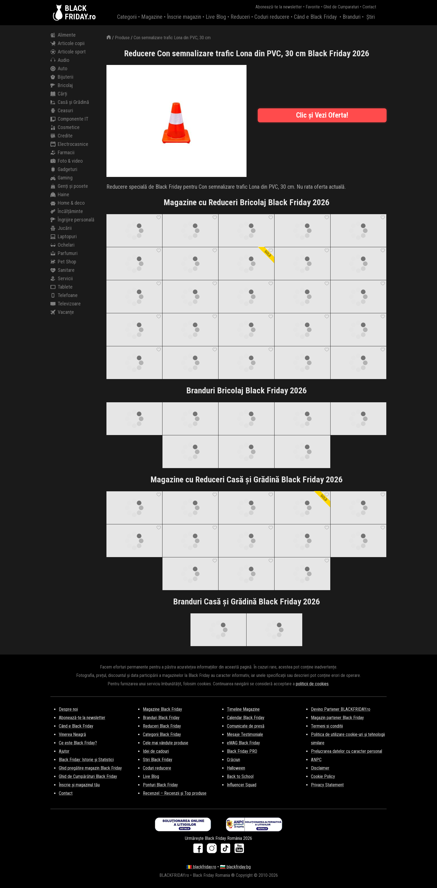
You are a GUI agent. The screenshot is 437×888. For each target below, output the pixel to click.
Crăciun (233, 759)
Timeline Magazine (243, 709)
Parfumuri (64, 253)
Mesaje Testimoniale (245, 734)
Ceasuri (61, 110)
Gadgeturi (63, 169)
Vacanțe (62, 312)
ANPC (316, 759)
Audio (59, 60)
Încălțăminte (66, 211)
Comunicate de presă (245, 726)
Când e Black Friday (315, 16)
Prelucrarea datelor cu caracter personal (346, 751)
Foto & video (66, 161)
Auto (58, 68)
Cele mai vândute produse (165, 743)
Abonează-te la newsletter (278, 7)
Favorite (313, 7)
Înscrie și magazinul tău (79, 784)
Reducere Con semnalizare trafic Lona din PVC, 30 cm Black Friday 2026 (246, 53)
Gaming (61, 178)
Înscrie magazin (184, 16)
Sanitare (62, 270)
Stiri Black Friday (157, 759)
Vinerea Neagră (72, 734)
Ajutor (64, 751)
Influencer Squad (241, 784)
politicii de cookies (312, 683)
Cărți (58, 94)
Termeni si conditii (327, 726)
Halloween (236, 768)
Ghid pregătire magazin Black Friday (90, 768)
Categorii (127, 16)
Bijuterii (61, 77)
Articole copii (67, 43)
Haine (59, 194)
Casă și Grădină (69, 102)
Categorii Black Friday (162, 734)
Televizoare (65, 304)
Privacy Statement (327, 784)
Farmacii (62, 152)
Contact (369, 7)
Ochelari (62, 245)
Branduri (352, 16)
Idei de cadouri (156, 751)
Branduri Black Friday (161, 717)
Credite (61, 136)
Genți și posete (69, 186)
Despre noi (68, 709)
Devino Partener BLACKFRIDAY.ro (340, 709)
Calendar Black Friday (245, 717)
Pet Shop (63, 262)
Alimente (63, 35)
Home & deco (67, 203)
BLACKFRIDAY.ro (80, 12)
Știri (370, 16)
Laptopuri (63, 236)
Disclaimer (320, 768)
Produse (122, 37)
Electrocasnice (69, 144)
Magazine (151, 16)
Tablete (61, 287)
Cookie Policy (323, 776)
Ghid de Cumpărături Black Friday (88, 776)
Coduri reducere (271, 16)
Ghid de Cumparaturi (341, 7)
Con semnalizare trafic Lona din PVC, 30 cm (172, 37)
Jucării (61, 228)
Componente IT (69, 119)
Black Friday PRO (242, 751)
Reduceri (240, 16)
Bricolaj (61, 85)
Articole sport (68, 52)
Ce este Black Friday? (78, 743)
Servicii (61, 278)
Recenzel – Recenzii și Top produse (174, 793)
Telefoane (64, 295)
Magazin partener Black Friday (337, 717)
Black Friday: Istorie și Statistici (86, 759)
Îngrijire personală (72, 220)
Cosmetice (65, 127)
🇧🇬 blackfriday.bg (235, 867)
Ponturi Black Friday (160, 784)
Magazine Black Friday (162, 709)
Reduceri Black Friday (162, 726)
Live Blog (216, 16)
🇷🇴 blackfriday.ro (201, 867)
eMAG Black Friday (243, 743)
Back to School (240, 776)
